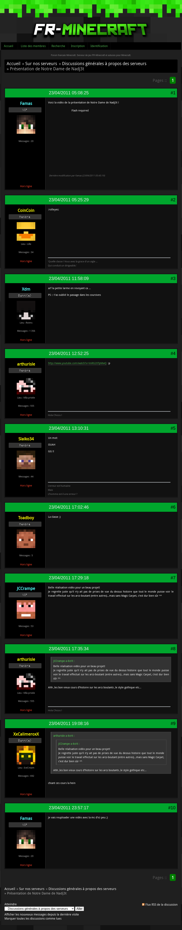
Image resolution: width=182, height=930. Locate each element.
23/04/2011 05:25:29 (69, 199)
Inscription (78, 46)
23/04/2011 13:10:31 (69, 428)
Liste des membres (33, 46)
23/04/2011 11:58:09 (69, 278)
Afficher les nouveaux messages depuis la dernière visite (41, 914)
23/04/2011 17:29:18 (69, 577)
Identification (99, 46)
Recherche (58, 46)
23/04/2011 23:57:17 (69, 807)
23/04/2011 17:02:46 (69, 507)
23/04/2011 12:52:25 (69, 353)
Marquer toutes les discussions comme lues (32, 918)
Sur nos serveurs (41, 63)
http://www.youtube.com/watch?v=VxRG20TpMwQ (77, 363)
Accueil (8, 46)
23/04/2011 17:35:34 (69, 648)
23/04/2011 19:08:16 (69, 723)
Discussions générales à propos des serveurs (104, 63)
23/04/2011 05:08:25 (69, 92)
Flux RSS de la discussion (161, 904)
